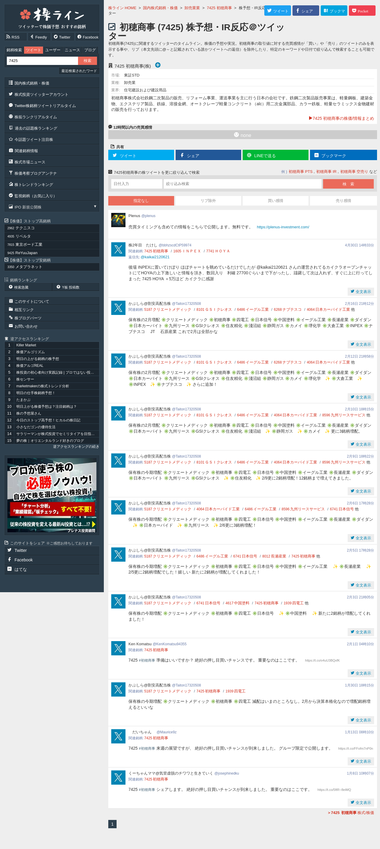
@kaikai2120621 (155, 257)
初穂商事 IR (326, 171)
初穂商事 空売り (354, 171)
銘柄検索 (14, 50)
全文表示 (362, 291)
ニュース (72, 50)
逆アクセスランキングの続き (76, 447)
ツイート (33, 50)
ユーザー (53, 50)
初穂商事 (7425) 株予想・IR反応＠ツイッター (196, 31)
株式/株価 (350, 812)
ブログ (90, 50)
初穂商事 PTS (301, 171)
